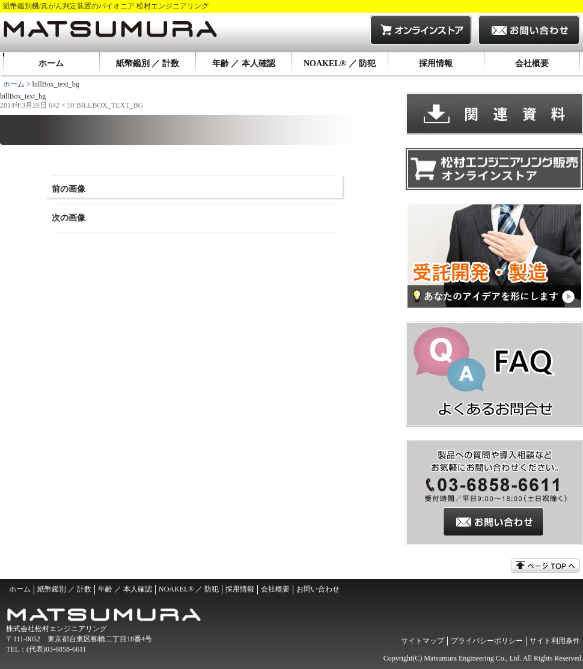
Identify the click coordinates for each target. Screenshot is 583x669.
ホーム (51, 63)
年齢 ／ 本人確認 (243, 63)
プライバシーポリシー (487, 641)
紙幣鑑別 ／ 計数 (147, 63)
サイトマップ (422, 641)
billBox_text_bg (109, 105)
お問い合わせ (318, 589)
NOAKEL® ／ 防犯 (340, 63)
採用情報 (436, 63)
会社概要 (532, 63)
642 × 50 (62, 105)
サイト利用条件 (555, 641)
